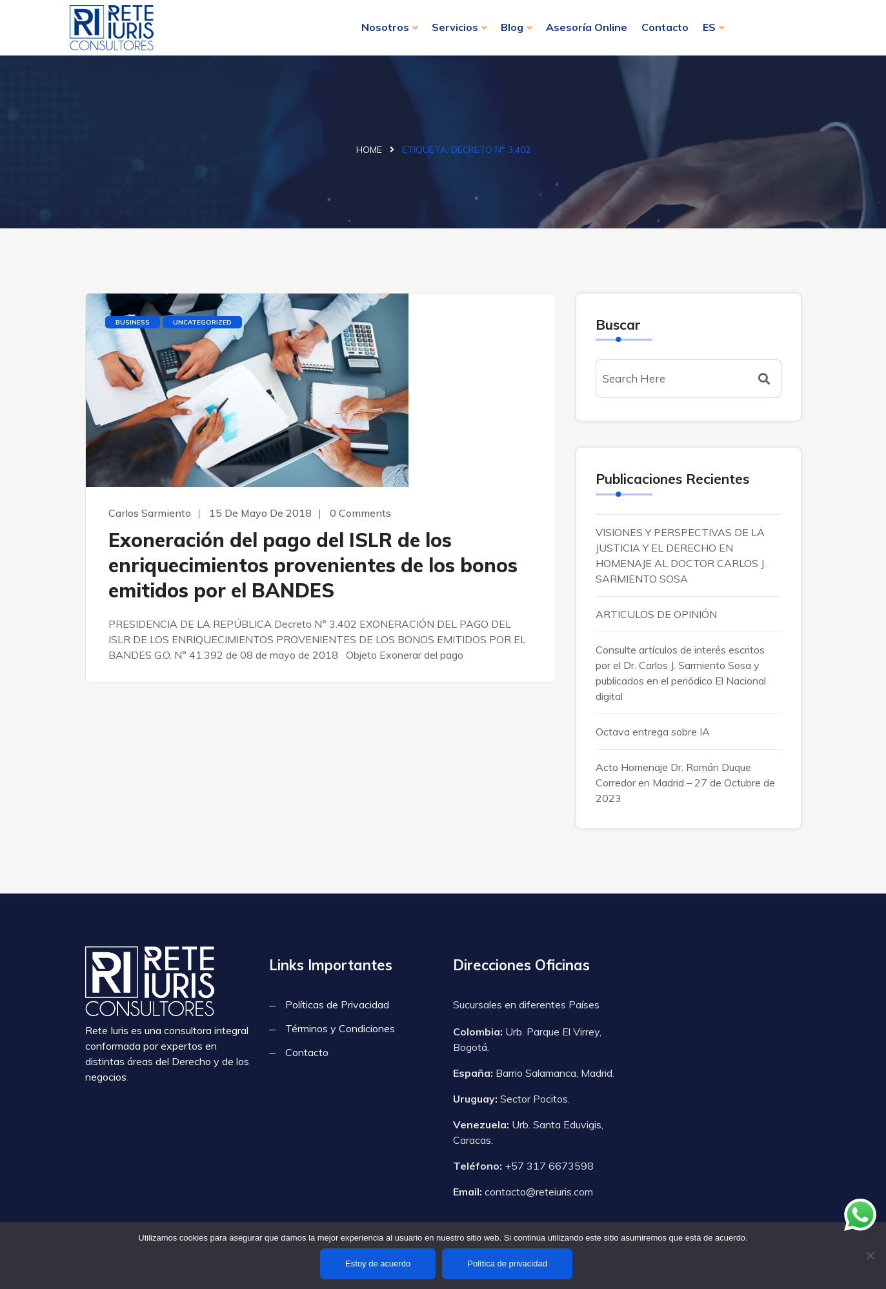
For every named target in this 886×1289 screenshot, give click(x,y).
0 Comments (360, 512)
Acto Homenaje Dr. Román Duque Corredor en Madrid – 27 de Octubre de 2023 (685, 782)
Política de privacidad (507, 1263)
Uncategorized (202, 322)
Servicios (455, 27)
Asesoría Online (586, 27)
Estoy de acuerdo (377, 1263)
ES (709, 27)
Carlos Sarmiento (149, 512)
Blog (512, 27)
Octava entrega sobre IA (653, 731)
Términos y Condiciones (340, 1028)
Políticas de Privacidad (337, 1004)
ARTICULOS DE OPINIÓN (656, 614)
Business (133, 322)
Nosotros (385, 27)
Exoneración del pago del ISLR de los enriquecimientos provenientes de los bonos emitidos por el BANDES (313, 565)
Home (369, 149)
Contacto (665, 27)
